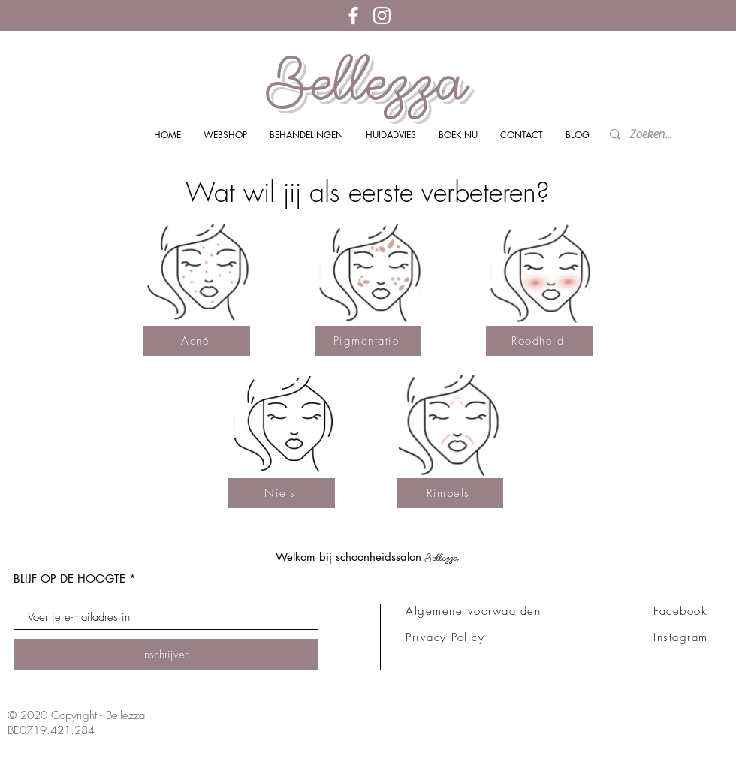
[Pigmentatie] (368, 341)
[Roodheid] (539, 341)
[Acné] (196, 341)
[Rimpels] (450, 493)
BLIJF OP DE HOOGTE (69, 578)
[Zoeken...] (654, 135)
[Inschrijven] (166, 654)
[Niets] (281, 493)
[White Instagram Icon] (382, 15)
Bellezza (367, 81)
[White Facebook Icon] (353, 15)
